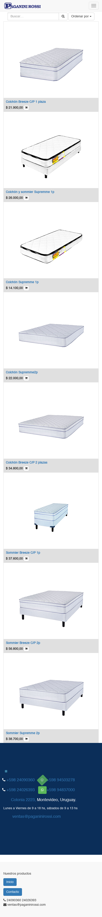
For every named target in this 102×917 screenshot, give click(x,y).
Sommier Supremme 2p (23, 733)
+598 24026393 (21, 790)
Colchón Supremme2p (22, 372)
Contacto (12, 892)
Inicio (10, 882)
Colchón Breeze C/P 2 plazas (26, 462)
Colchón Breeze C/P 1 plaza (26, 101)
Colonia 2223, (23, 800)
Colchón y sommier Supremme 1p (30, 192)
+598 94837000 (61, 790)
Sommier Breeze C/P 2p (23, 643)
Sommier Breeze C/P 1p (23, 552)
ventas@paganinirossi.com (36, 817)
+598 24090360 (21, 780)
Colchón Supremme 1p (22, 282)
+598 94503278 (61, 780)
